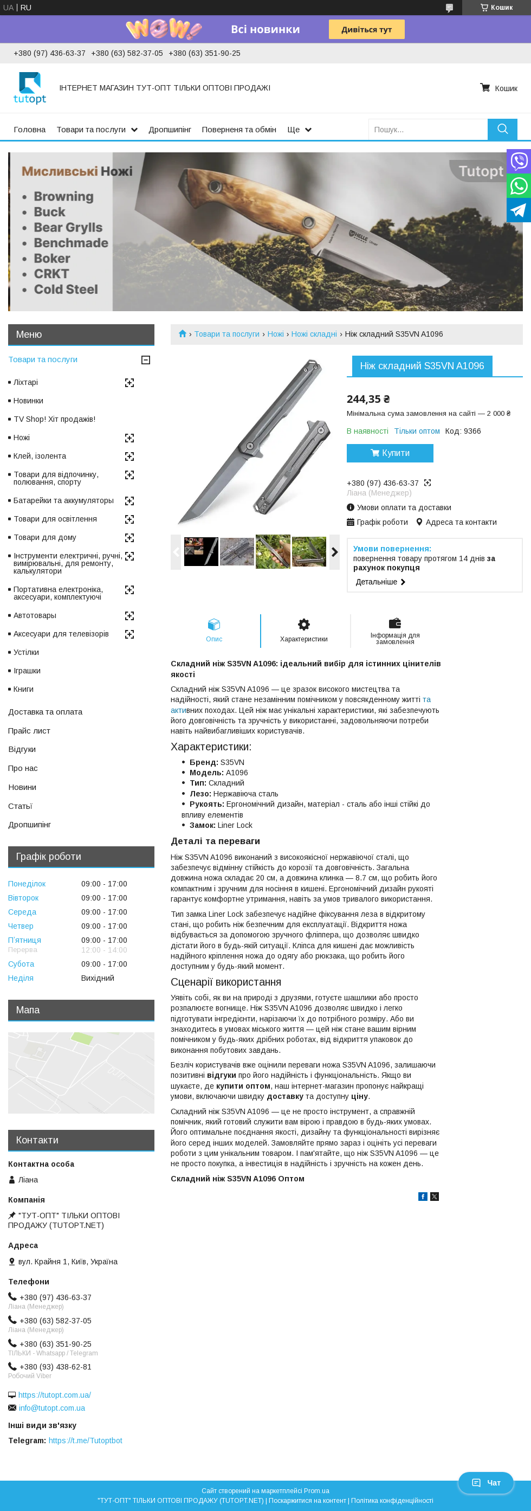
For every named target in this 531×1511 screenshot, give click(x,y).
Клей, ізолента (40, 456)
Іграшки (27, 670)
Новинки (28, 400)
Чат (486, 1483)
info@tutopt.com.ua (52, 1408)
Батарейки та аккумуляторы (64, 500)
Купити (396, 453)
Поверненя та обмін (239, 129)
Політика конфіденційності (392, 1500)
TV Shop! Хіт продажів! (54, 419)
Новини (22, 787)
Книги (24, 689)
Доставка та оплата (45, 711)
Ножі (276, 334)
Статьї (20, 806)
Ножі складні (314, 334)
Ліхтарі (26, 382)
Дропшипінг (169, 129)
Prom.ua (316, 1491)
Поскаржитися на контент (307, 1500)
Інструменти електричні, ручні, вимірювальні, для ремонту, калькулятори (68, 563)
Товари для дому (45, 537)
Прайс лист (29, 730)
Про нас (23, 768)
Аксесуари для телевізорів (61, 633)
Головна (30, 129)
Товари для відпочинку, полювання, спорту (56, 478)
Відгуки (22, 749)
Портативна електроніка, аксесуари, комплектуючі (58, 593)
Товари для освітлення (55, 519)
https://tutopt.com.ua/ (54, 1395)
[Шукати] (502, 129)
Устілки (26, 652)
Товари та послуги (91, 129)
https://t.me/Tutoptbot (85, 1440)
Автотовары (35, 615)
